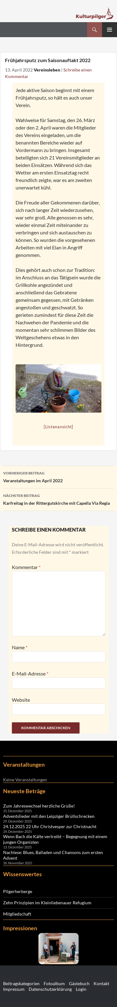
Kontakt (101, 983)
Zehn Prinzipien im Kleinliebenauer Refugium (47, 902)
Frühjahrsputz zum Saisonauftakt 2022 (47, 60)
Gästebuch (79, 983)
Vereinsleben (47, 69)
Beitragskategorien (21, 983)
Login (81, 989)
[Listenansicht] (58, 426)
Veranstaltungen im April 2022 (58, 476)
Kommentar (26, 567)
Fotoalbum (54, 983)
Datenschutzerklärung (50, 989)
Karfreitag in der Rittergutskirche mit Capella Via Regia (58, 499)
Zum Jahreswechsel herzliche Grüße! (39, 805)
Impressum (14, 989)
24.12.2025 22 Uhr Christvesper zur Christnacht (49, 826)
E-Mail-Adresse (30, 673)
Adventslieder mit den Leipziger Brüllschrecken (49, 816)
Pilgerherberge (17, 891)
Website (21, 700)
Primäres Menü (109, 29)
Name (19, 647)
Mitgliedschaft (17, 913)
